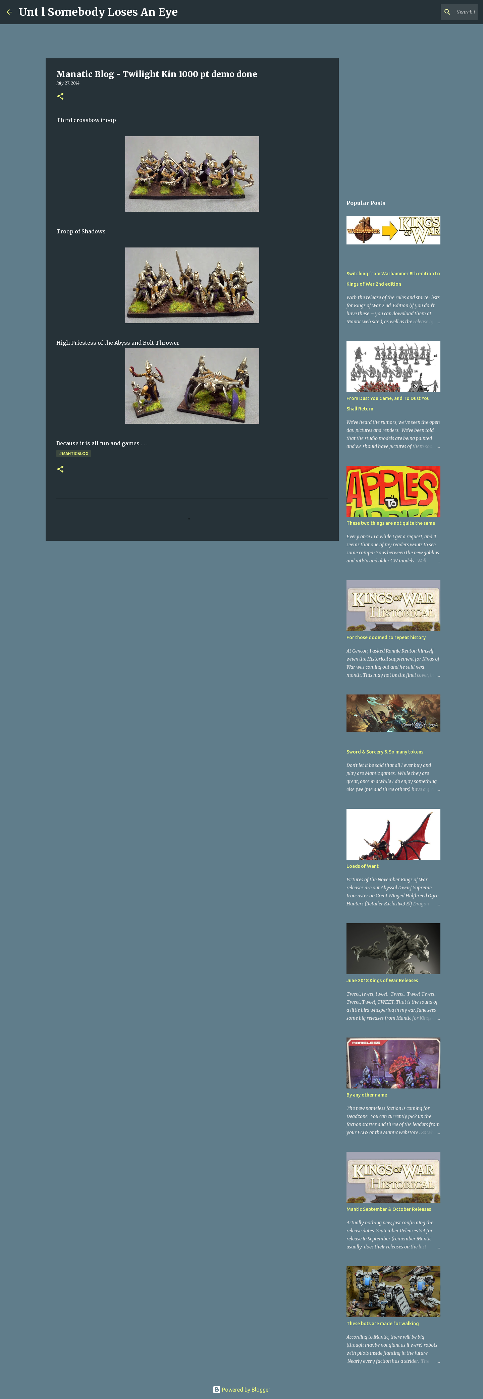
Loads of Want (362, 866)
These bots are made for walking (382, 1323)
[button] (60, 96)
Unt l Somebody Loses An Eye (98, 12)
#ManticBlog (73, 453)
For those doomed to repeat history (386, 637)
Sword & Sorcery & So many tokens (384, 751)
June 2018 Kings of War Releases (382, 980)
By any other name (366, 1095)
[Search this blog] (442, 12)
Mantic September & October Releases (388, 1209)
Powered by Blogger (241, 1390)
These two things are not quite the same (390, 523)
